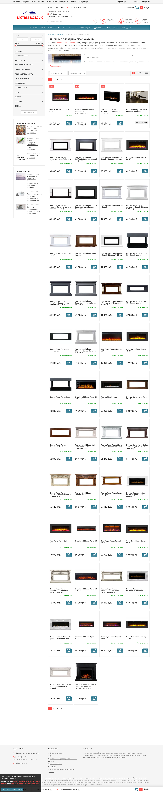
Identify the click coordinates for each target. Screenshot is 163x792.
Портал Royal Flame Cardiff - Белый (112, 206)
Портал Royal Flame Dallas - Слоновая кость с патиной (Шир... (85, 447)
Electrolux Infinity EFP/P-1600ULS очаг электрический (84, 111)
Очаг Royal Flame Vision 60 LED (86, 542)
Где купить (25, 2)
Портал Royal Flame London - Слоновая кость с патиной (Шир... (60, 494)
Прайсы (73, 2)
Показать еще (54, 66)
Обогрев (61, 28)
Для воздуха (85, 28)
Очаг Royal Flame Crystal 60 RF (111, 638)
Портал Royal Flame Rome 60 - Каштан (136, 398)
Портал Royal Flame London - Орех (83, 494)
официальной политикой (103, 755)
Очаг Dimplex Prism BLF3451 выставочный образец (110, 111)
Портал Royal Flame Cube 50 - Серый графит (59, 398)
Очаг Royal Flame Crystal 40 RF (111, 542)
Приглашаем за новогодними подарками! (33, 130)
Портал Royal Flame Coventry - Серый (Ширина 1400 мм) (86, 303)
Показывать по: (76, 73)
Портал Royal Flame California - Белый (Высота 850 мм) (60, 159)
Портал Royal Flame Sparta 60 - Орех (111, 494)
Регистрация (145, 2)
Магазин (16, 2)
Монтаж (33, 28)
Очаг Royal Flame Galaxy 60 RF (136, 542)
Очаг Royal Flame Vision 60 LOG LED (86, 590)
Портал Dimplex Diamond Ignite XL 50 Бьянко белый (60, 638)
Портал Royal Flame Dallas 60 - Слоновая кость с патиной (60, 686)
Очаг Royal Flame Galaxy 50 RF (59, 542)
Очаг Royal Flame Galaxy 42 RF (136, 350)
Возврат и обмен (56, 764)
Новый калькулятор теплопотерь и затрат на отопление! (32, 144)
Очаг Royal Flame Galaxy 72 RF (136, 638)
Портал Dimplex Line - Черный (109, 398)
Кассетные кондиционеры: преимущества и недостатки (33, 210)
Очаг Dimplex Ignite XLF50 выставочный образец (136, 110)
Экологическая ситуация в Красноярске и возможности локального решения (33, 181)
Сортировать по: (57, 73)
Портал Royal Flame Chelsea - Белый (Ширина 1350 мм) (85, 351)
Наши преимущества (57, 753)
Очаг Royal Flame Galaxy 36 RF (136, 158)
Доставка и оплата (56, 756)
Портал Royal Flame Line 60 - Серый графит (136, 302)
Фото (55, 2)
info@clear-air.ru (55, 14)
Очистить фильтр (29, 112)
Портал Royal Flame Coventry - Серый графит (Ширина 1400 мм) (59, 303)
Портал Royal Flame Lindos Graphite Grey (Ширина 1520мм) (86, 207)
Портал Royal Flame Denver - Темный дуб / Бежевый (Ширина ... (112, 303)
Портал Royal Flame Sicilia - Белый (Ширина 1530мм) (111, 446)
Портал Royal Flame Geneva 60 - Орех (57, 446)
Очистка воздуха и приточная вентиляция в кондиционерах (34, 197)
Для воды (98, 28)
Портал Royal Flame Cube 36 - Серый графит (136, 254)
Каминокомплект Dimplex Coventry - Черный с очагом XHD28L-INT (85, 686)
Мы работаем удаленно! (32, 157)
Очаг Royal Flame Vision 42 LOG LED (86, 398)
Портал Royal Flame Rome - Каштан (86, 254)
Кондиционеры (47, 28)
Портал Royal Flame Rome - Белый (60, 254)
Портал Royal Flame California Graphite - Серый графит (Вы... (86, 159)
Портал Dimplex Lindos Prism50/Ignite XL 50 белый (135, 494)
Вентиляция (111, 28)
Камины (72, 28)
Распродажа (126, 28)
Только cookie (17, 789)
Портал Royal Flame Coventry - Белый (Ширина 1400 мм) (137, 207)
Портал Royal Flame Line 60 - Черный (59, 350)
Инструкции (63, 2)
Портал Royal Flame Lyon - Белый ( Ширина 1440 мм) (111, 158)
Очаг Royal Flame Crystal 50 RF (85, 638)
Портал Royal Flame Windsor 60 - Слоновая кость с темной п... (110, 590)
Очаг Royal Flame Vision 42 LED (111, 350)
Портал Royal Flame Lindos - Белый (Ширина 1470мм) (111, 254)
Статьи (48, 2)
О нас (34, 2)
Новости (41, 2)
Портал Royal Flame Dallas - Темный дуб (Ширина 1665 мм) (137, 447)
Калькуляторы (83, 2)
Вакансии (53, 767)
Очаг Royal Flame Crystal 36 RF (59, 110)
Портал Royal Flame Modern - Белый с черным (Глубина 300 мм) (60, 207)
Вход (135, 2)
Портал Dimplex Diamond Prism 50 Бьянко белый (136, 590)
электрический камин (66, 43)
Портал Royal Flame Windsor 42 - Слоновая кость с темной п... (58, 590)
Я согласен (6, 789)
